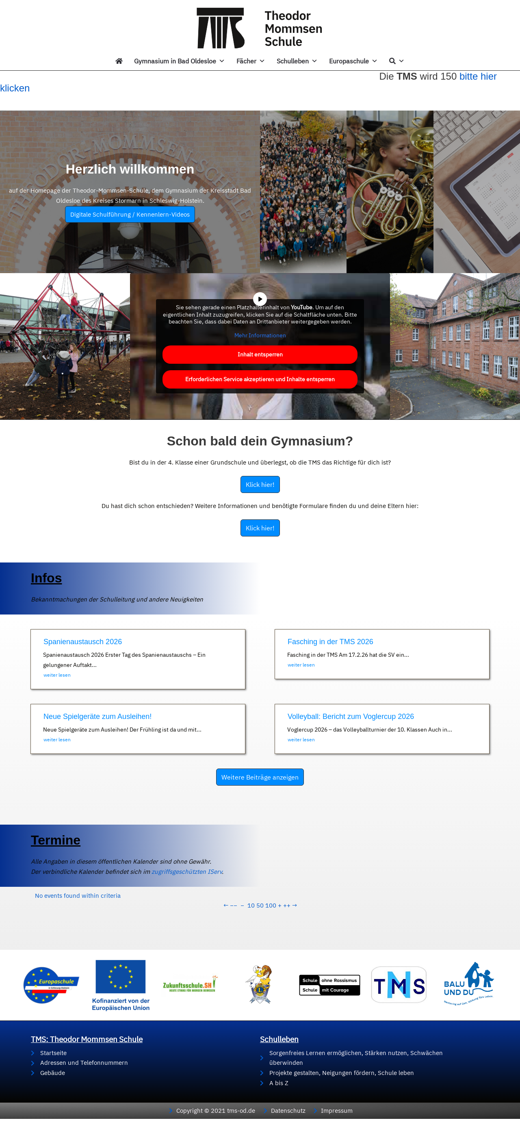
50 (260, 905)
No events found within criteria (78, 895)
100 (270, 905)
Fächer (250, 61)
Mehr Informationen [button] (260, 335)
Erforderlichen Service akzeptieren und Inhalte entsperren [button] (260, 379)
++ (286, 905)
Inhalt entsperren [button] (260, 354)
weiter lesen (57, 675)
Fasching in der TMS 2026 (330, 642)
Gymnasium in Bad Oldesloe (179, 61)
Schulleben (297, 61)
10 (251, 905)
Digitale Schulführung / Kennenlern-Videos (130, 214)
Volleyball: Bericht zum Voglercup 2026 (351, 716)
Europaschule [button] (353, 61)
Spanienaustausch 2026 (82, 642)
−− (233, 905)
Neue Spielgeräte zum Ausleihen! (97, 716)
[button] (18, 1109)
